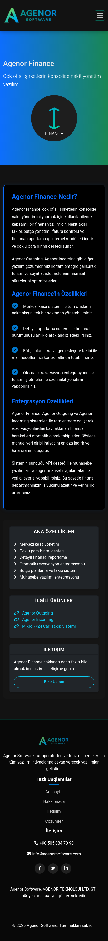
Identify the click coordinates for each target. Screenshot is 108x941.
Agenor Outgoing (33, 613)
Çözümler (54, 821)
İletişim (54, 811)
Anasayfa (54, 791)
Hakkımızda (54, 801)
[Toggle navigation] (100, 15)
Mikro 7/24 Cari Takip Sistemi (45, 626)
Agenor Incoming (33, 619)
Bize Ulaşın (54, 681)
